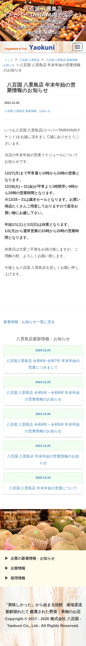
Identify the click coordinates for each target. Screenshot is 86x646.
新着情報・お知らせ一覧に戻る (29, 322)
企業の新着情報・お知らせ (33, 558)
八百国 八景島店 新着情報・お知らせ (27, 111)
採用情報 (18, 578)
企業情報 (18, 568)
